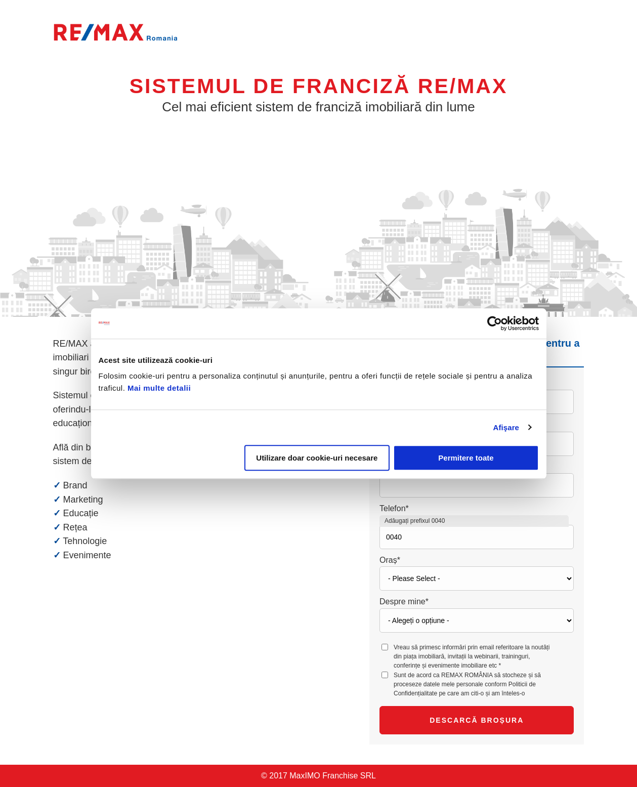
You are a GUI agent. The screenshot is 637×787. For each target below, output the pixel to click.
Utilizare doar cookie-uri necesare (316, 457)
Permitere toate (465, 457)
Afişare (506, 427)
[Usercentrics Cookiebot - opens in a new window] (494, 323)
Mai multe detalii (159, 388)
